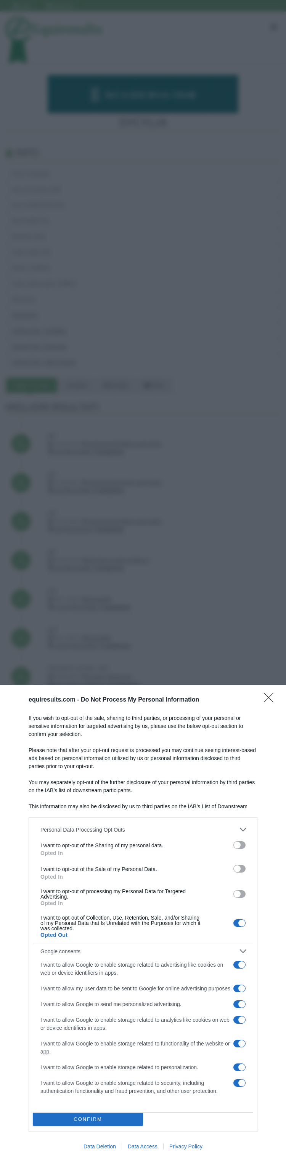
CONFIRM (88, 1119)
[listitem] (143, 830)
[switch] (239, 845)
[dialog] (143, 923)
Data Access (142, 1146)
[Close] (271, 700)
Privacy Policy (185, 1146)
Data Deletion (100, 1146)
